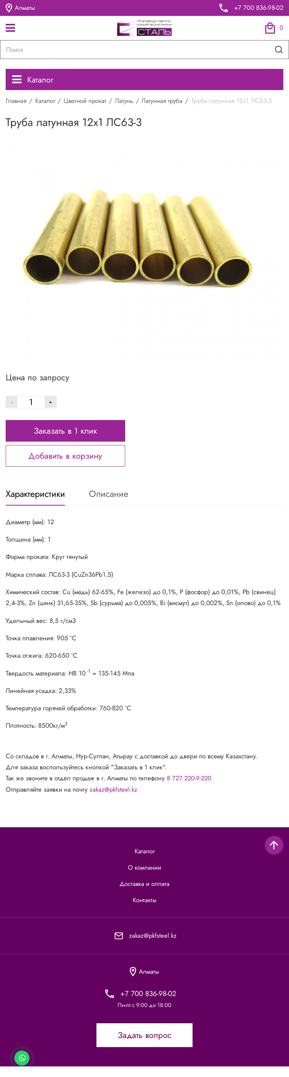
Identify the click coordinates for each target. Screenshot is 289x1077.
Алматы (21, 8)
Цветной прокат (88, 101)
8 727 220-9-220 (190, 785)
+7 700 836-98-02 (258, 7)
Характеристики (37, 500)
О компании (144, 875)
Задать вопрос (145, 1046)
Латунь (128, 101)
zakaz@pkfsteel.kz (114, 796)
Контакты (144, 909)
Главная (17, 101)
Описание (113, 500)
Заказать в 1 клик (65, 437)
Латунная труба (168, 101)
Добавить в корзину (65, 462)
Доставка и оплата (144, 892)
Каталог (33, 80)
